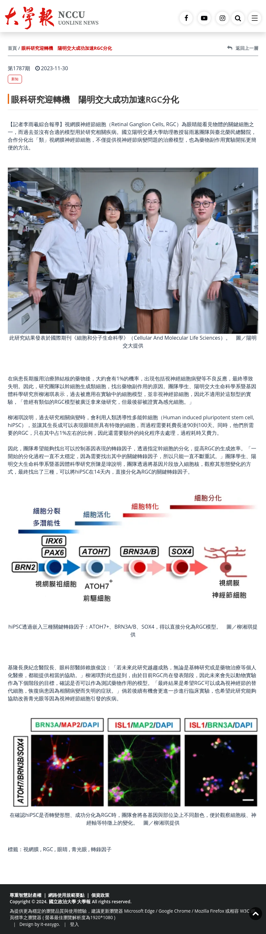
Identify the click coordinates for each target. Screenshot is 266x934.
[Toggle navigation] (254, 18)
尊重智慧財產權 (25, 895)
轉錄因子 (101, 849)
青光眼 (79, 849)
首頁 (12, 48)
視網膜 (31, 849)
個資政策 (100, 895)
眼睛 (62, 849)
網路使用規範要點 (66, 895)
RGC (48, 849)
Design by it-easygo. (39, 924)
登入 (74, 924)
